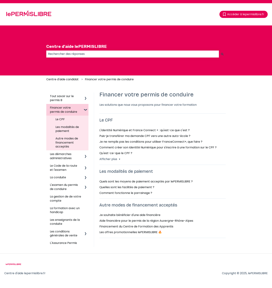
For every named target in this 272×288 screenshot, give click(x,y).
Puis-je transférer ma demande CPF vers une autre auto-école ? (144, 136)
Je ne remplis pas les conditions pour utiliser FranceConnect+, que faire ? (150, 142)
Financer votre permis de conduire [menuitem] (63, 110)
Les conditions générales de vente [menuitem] (63, 233)
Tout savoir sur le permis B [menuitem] (62, 98)
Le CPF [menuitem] (60, 119)
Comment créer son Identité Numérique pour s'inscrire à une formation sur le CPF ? (158, 147)
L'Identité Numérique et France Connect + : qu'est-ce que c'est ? (144, 130)
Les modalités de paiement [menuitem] (67, 129)
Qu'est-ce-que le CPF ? (115, 153)
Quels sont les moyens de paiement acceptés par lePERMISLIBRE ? (146, 181)
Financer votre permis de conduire (109, 79)
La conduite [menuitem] (58, 177)
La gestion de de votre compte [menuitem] (65, 198)
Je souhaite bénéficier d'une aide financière (129, 215)
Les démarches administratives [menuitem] (61, 156)
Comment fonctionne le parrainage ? (125, 193)
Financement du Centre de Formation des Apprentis (136, 226)
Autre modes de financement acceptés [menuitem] (66, 142)
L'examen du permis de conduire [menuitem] (64, 187)
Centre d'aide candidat (62, 79)
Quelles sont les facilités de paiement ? (126, 187)
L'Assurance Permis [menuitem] (63, 243)
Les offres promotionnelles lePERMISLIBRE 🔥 (130, 232)
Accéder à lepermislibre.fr (243, 14)
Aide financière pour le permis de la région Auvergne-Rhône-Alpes (146, 221)
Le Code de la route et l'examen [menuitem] (63, 168)
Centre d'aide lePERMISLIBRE (76, 46)
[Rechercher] (222, 54)
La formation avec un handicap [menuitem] (65, 210)
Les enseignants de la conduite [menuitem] (65, 222)
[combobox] (132, 54)
